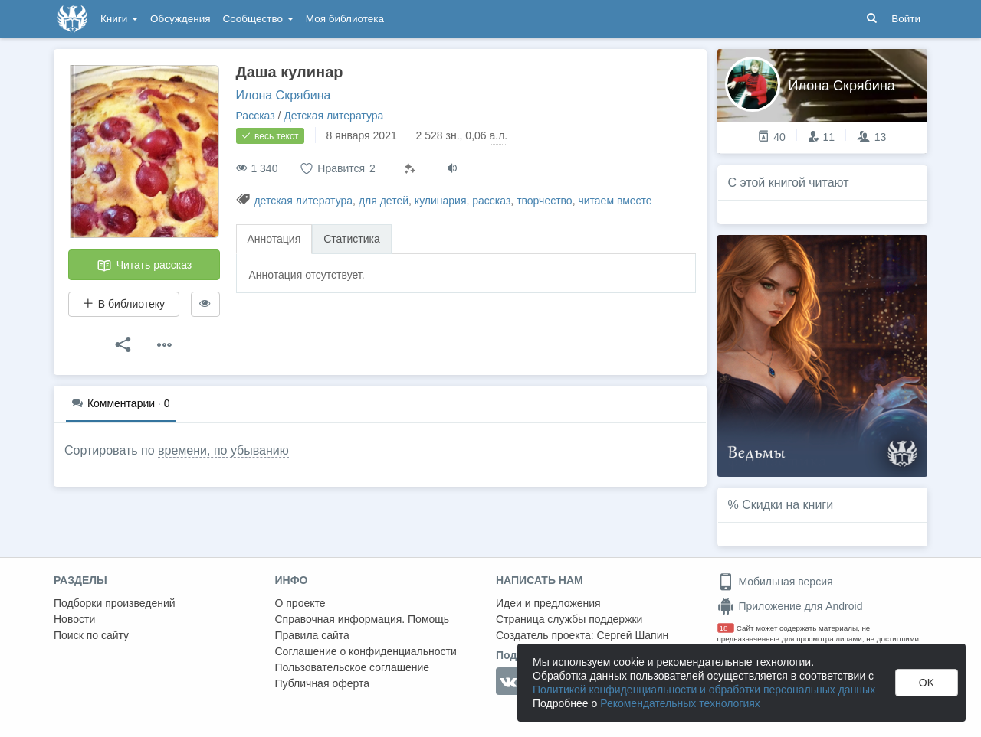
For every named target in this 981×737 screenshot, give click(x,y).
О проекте (300, 603)
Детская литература (333, 115)
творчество (545, 200)
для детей (383, 200)
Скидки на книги (787, 504)
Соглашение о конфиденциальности (366, 651)
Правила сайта (312, 635)
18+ (726, 628)
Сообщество (258, 18)
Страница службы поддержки (569, 619)
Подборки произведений (115, 603)
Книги (119, 18)
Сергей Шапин (632, 635)
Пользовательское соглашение (352, 667)
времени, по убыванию (223, 450)
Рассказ (255, 115)
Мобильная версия (775, 581)
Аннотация (274, 239)
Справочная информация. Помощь (362, 619)
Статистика (351, 239)
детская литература (303, 200)
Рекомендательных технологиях (680, 703)
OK (926, 683)
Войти (905, 18)
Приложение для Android (790, 606)
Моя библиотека (345, 18)
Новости (74, 619)
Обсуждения (180, 18)
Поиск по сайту (91, 635)
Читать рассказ (144, 265)
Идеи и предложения (548, 603)
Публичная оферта (322, 683)
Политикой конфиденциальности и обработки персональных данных (704, 689)
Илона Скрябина (283, 95)
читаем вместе (614, 200)
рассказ (491, 200)
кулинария (441, 200)
